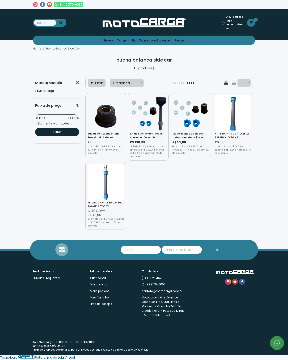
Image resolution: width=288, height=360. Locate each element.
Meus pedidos (214, 5)
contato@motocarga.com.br (162, 291)
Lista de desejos (241, 5)
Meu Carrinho (99, 297)
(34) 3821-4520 (152, 278)
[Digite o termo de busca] (45, 23)
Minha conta (99, 284)
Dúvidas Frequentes (47, 278)
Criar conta (98, 278)
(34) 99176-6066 (154, 284)
